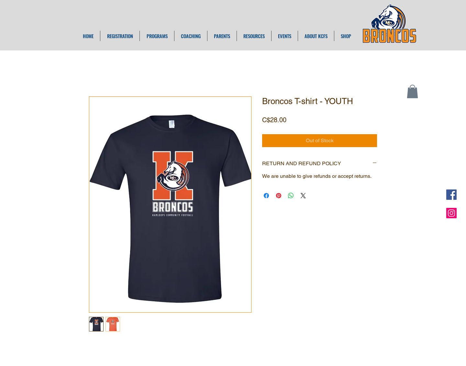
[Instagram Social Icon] (451, 213)
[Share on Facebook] (266, 195)
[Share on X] (303, 195)
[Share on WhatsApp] (291, 195)
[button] (412, 91)
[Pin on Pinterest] (279, 195)
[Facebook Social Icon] (451, 194)
